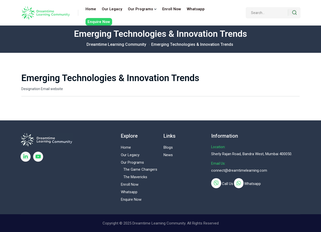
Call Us (227, 183)
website (56, 89)
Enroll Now (171, 9)
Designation (30, 89)
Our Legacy (112, 9)
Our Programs (140, 9)
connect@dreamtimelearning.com (239, 170)
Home (91, 9)
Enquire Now (99, 22)
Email (45, 89)
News (168, 155)
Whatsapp (196, 9)
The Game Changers (140, 169)
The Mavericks (135, 177)
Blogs (168, 147)
